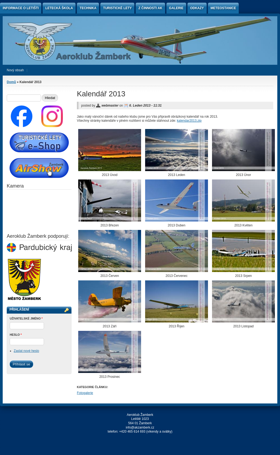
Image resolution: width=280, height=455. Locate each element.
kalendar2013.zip (189, 121)
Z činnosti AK (150, 8)
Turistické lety (117, 8)
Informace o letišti (21, 8)
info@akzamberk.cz (140, 427)
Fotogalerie (85, 393)
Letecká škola (59, 8)
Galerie (176, 8)
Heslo (16, 334)
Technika (88, 8)
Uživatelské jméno (26, 318)
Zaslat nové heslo (26, 351)
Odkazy (197, 8)
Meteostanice (223, 8)
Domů (11, 82)
